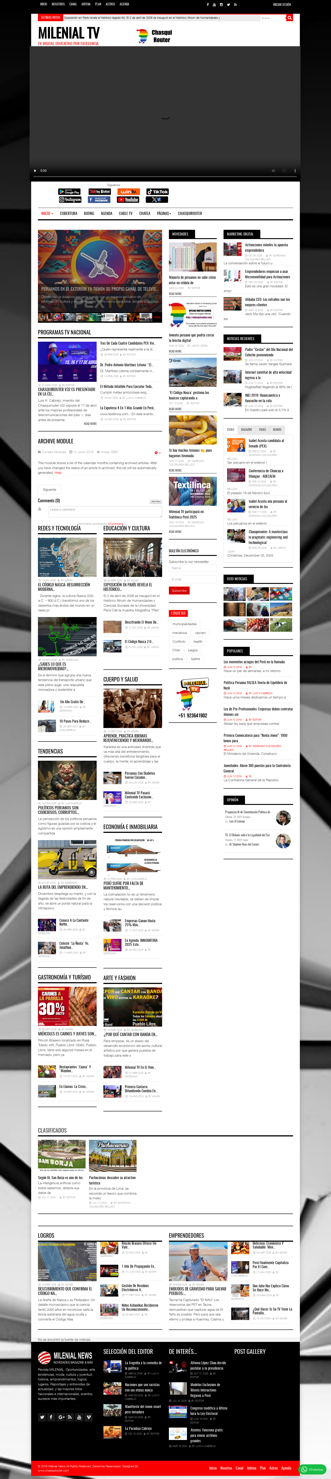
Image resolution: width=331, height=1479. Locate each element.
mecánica (179, 633)
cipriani (200, 633)
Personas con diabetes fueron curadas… (140, 777)
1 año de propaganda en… (139, 1270)
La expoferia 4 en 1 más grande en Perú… (128, 408)
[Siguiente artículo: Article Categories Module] (49, 490)
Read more (90, 424)
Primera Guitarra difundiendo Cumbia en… (141, 1092)
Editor (196, 287)
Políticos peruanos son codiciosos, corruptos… (58, 813)
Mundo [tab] (277, 429)
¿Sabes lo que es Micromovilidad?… (53, 669)
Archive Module (57, 442)
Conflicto (178, 641)
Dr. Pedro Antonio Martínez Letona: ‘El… (126, 365)
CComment (115, 524)
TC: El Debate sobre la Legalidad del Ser (247, 835)
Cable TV (126, 214)
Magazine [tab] (246, 429)
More (157, 317)
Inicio (43, 4)
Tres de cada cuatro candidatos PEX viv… (128, 343)
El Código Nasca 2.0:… (139, 643)
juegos (193, 650)
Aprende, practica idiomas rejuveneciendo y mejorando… (128, 740)
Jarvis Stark (199, 345)
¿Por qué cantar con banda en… (131, 1038)
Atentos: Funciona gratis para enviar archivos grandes (206, 1439)
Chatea (144, 214)
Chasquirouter (190, 214)
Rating (89, 214)
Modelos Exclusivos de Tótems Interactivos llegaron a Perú (205, 1393)
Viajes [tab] (262, 429)
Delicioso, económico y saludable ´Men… (268, 1248)
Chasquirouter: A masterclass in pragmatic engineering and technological (268, 537)
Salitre (195, 659)
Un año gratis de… (72, 704)
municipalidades (184, 624)
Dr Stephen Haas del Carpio (244, 844)
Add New (156, 502)
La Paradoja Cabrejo (138, 1431)
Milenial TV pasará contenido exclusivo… (139, 797)
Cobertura (68, 214)
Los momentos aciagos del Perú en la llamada (254, 662)
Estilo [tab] (230, 429)
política (177, 659)
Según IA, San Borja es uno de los (60, 1181)
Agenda (124, 4)
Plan (98, 4)
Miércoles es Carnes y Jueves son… (67, 1038)
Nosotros (58, 4)
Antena (86, 4)
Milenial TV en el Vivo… (140, 1071)
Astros (110, 4)
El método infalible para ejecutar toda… (127, 387)
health (197, 641)
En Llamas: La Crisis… (73, 1090)
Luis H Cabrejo (262, 693)
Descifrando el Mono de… (142, 624)
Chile (176, 650)
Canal (73, 4)
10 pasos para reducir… (75, 723)
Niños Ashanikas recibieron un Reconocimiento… (140, 1311)
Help (58, 473)
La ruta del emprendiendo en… (63, 891)
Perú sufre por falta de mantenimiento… (123, 888)
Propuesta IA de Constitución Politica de (247, 812)
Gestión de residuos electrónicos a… (135, 1291)
